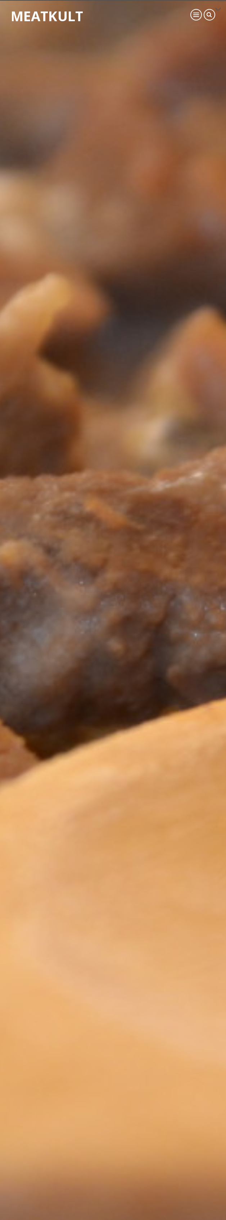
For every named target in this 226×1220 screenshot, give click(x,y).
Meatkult (47, 16)
